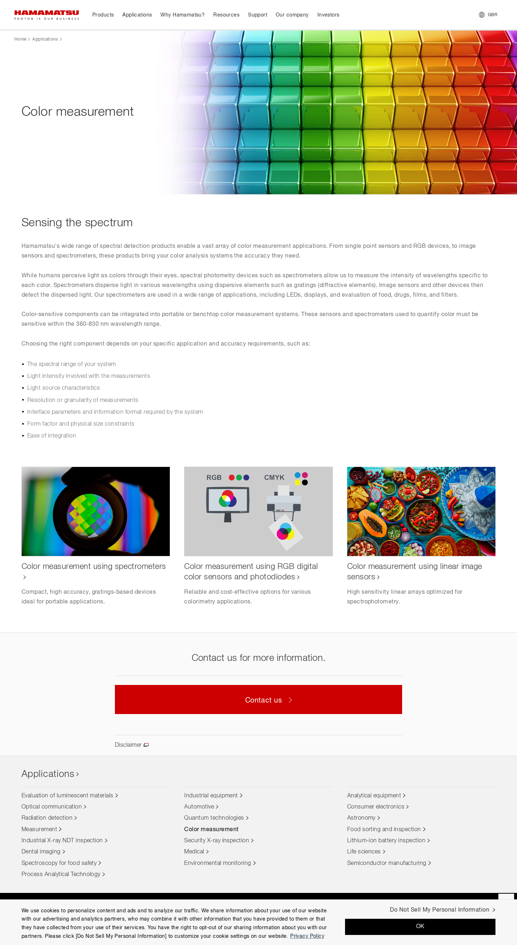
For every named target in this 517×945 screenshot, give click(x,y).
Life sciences (364, 852)
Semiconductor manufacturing (387, 863)
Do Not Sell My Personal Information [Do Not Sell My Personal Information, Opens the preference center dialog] (439, 910)
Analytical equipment (374, 796)
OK (420, 927)
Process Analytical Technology (61, 874)
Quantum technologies (214, 818)
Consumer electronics (376, 807)
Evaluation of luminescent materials (67, 796)
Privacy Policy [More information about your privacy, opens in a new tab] (307, 936)
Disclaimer (128, 745)
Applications (45, 39)
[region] (258, 922)
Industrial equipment (211, 796)
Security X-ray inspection (216, 841)
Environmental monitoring (217, 863)
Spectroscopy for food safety (59, 863)
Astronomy (361, 818)
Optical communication (52, 807)
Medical (194, 852)
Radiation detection (47, 818)
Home (20, 39)
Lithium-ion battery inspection (386, 841)
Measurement (39, 830)
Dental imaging (41, 852)
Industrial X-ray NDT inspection (62, 841)
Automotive (199, 807)
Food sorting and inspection (384, 830)
